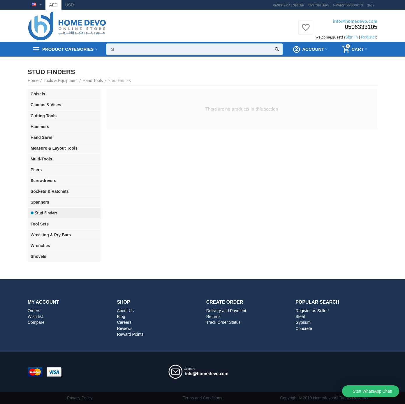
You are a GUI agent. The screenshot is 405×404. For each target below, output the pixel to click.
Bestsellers (319, 5)
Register (368, 37)
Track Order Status (223, 322)
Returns (213, 316)
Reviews (124, 328)
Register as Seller (288, 5)
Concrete (303, 328)
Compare (36, 322)
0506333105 (361, 27)
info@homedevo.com (355, 21)
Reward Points (130, 334)
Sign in (351, 37)
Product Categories (68, 49)
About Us (125, 310)
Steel (300, 316)
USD (69, 5)
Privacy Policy (79, 398)
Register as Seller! (312, 310)
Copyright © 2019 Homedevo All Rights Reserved (324, 398)
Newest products (348, 5)
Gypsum (303, 322)
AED (53, 5)
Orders (34, 310)
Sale (370, 5)
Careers (124, 322)
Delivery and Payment (226, 310)
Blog (121, 316)
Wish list (35, 316)
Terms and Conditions (202, 398)
